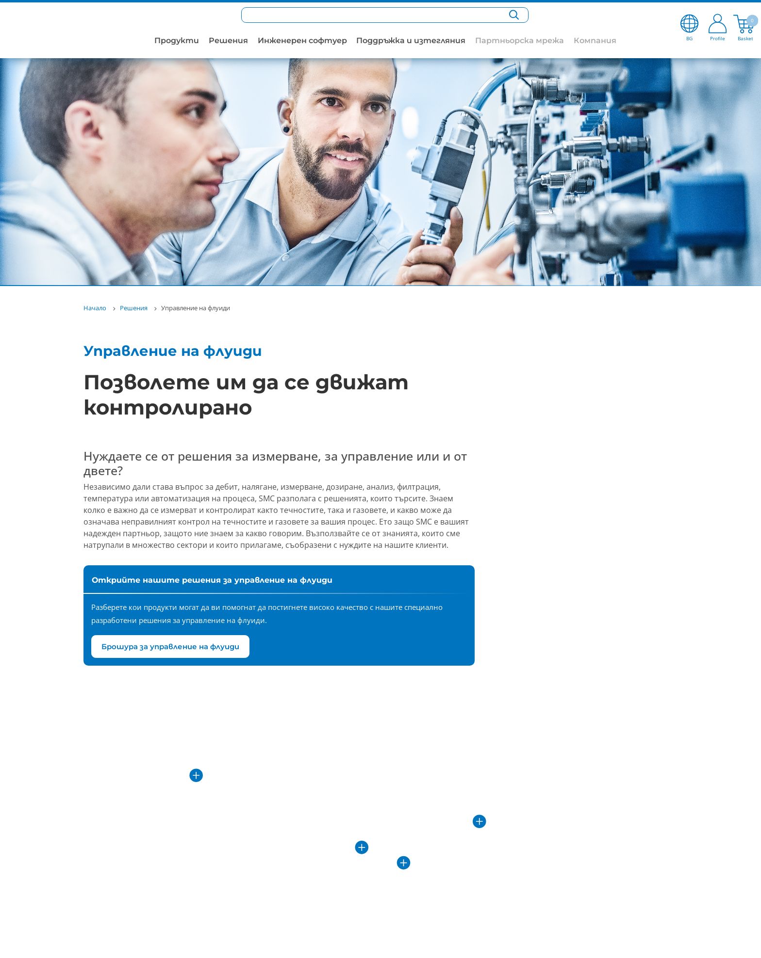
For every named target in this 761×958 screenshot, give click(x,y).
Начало (94, 307)
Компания (595, 40)
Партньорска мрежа (519, 40)
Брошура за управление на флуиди (170, 646)
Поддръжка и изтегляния (410, 40)
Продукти (176, 40)
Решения (228, 40)
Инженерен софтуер (302, 40)
